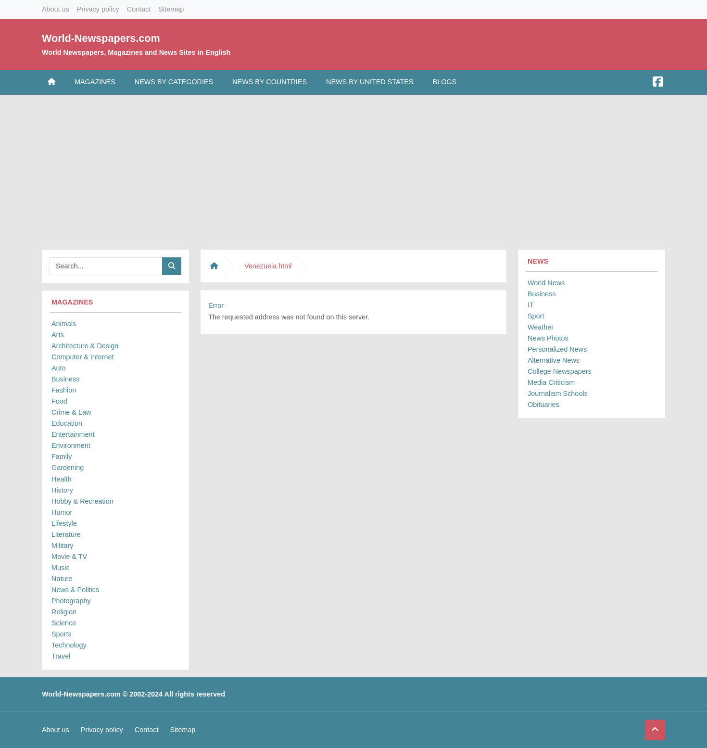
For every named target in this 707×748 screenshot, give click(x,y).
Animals (63, 324)
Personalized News (557, 349)
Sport (536, 316)
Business (65, 379)
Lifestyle (64, 523)
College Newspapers (560, 371)
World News (546, 283)
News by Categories (174, 82)
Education (66, 423)
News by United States (370, 82)
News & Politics (75, 590)
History (62, 490)
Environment (70, 445)
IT (531, 305)
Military (62, 545)
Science (63, 623)
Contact (139, 9)
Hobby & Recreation (82, 501)
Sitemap (171, 9)
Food (59, 401)
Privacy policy (98, 9)
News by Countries (269, 82)
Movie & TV (69, 556)
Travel (60, 656)
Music (60, 567)
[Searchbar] (106, 266)
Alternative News (554, 360)
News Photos (548, 338)
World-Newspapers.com (101, 38)
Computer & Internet (82, 357)
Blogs (445, 82)
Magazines (95, 82)
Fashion (63, 390)
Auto (58, 368)
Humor (61, 512)
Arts (57, 335)
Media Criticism (551, 382)
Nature (61, 579)
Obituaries (543, 404)
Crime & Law (71, 412)
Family (61, 456)
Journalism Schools (558, 393)
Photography (71, 601)
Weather (541, 327)
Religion (63, 612)
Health (61, 479)
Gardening (67, 467)
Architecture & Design (84, 346)
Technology (69, 645)
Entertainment (73, 434)
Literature (66, 534)
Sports (61, 634)
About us (55, 9)
